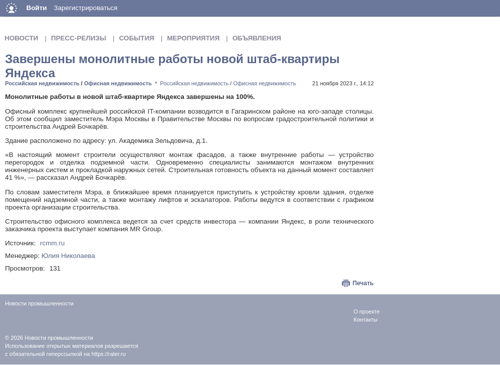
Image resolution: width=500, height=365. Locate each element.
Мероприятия (193, 38)
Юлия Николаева (68, 255)
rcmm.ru (52, 243)
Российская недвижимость (42, 83)
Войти (36, 8)
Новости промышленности (59, 338)
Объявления (256, 38)
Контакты (366, 320)
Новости (21, 38)
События (137, 38)
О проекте (367, 311)
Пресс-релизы (78, 38)
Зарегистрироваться (85, 8)
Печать (363, 283)
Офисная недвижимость (118, 83)
